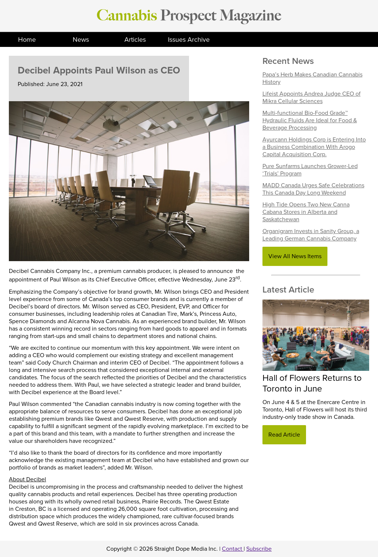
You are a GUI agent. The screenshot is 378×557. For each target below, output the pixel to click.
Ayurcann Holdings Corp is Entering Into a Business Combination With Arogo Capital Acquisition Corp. (314, 147)
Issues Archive (189, 39)
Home (27, 39)
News (81, 39)
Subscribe (259, 549)
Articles (135, 39)
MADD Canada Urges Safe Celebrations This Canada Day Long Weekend (313, 189)
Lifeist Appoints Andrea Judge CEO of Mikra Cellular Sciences (311, 97)
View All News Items (295, 256)
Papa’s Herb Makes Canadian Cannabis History (312, 78)
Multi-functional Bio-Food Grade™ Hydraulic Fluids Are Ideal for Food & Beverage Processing (309, 120)
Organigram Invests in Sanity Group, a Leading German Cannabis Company (310, 235)
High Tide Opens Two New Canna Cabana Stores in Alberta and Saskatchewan (306, 212)
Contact (233, 549)
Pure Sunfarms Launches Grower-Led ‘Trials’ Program (310, 170)
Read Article (284, 434)
